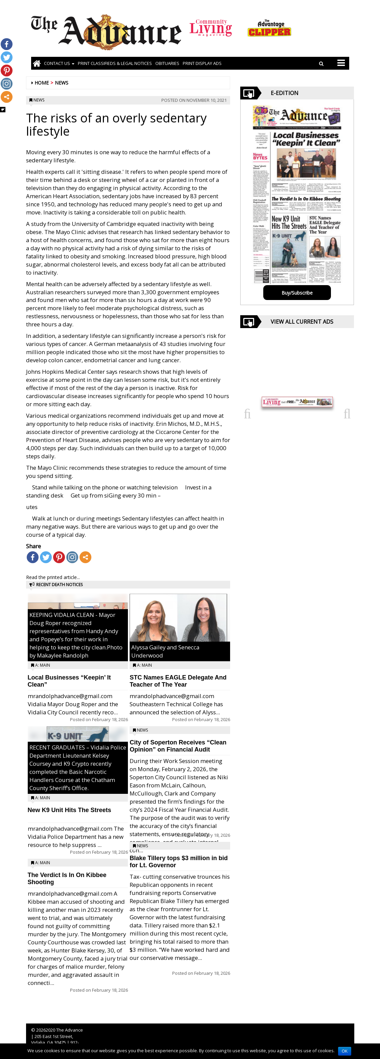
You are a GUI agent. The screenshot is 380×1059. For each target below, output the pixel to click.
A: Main (42, 665)
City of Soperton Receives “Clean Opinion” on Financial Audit (178, 746)
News (61, 82)
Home (42, 82)
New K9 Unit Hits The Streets (69, 810)
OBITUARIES (167, 63)
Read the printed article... (53, 577)
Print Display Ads (202, 63)
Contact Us (59, 63)
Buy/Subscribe (297, 293)
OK (345, 1051)
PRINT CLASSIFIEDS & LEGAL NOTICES (115, 63)
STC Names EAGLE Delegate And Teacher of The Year (178, 681)
